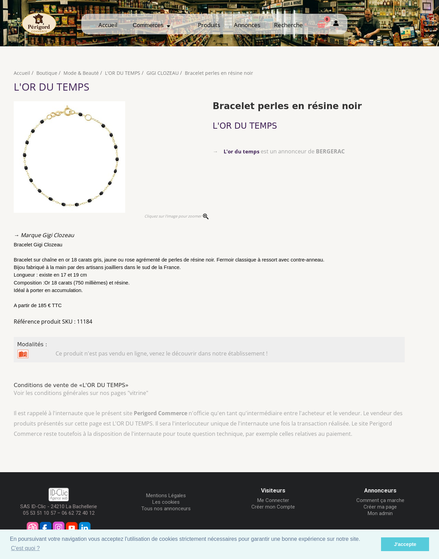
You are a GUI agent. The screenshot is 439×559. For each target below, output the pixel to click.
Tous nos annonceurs (166, 508)
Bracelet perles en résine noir (224, 72)
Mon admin (380, 513)
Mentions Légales (166, 495)
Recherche (288, 25)
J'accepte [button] (405, 544)
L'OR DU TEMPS (125, 72)
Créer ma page (380, 507)
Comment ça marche (380, 500)
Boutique (47, 72)
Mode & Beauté (82, 72)
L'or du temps (242, 151)
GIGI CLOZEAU (167, 72)
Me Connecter (273, 500)
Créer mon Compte (273, 507)
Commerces (151, 25)
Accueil (107, 25)
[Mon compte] (336, 24)
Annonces (247, 25)
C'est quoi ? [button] (25, 548)
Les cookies (166, 502)
